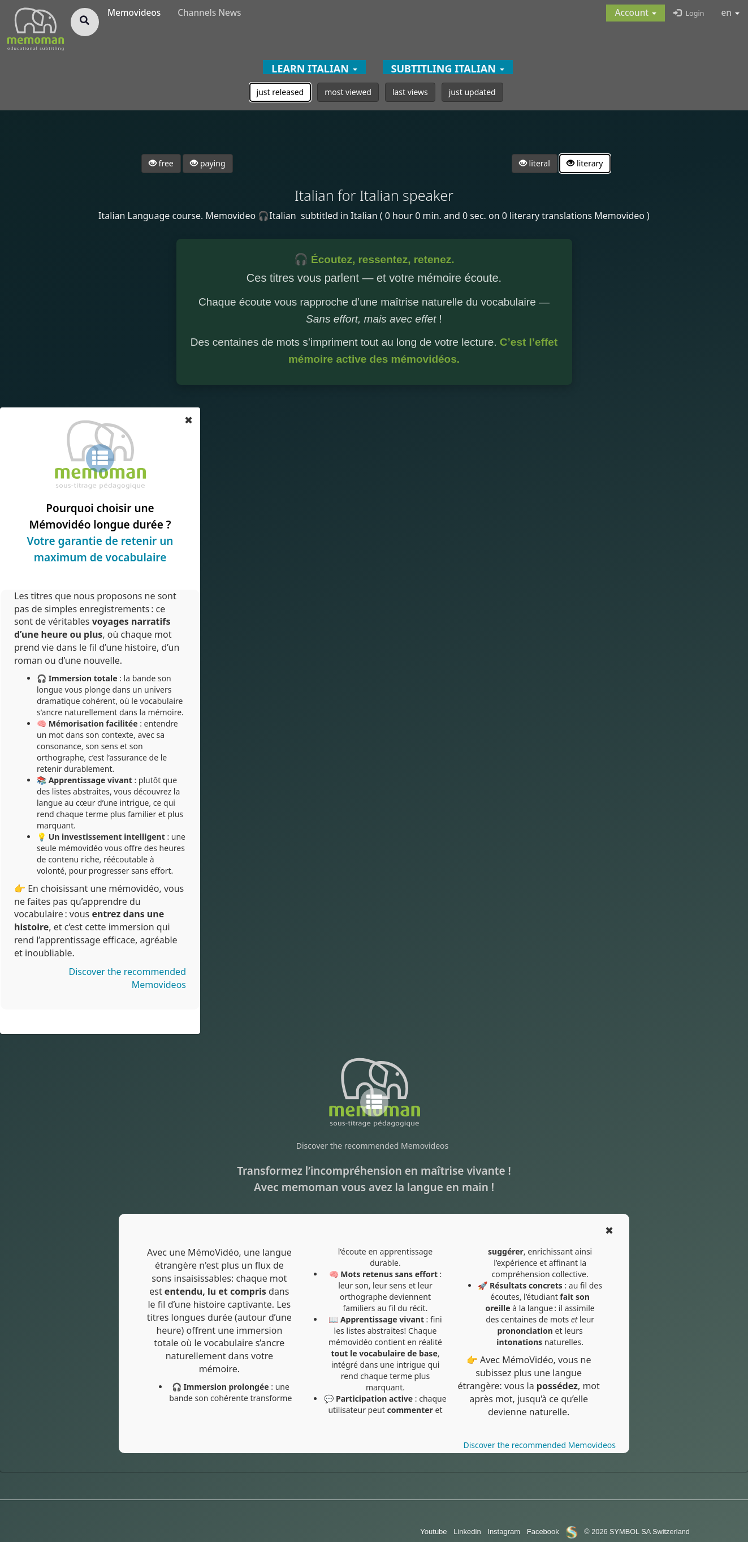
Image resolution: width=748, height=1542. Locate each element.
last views (410, 92)
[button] (635, 13)
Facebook (543, 1531)
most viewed (348, 92)
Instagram (503, 1531)
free (161, 163)
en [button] (730, 13)
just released (280, 92)
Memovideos (134, 13)
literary (585, 163)
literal (534, 163)
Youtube (433, 1531)
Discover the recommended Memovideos (372, 1145)
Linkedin (467, 1531)
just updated (472, 92)
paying (207, 163)
